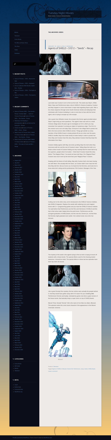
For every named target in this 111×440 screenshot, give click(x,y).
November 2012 (19, 275)
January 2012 (18, 293)
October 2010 (18, 326)
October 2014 (18, 221)
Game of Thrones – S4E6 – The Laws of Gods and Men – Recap (25, 144)
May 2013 (17, 261)
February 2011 (18, 317)
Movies (16, 32)
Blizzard (64, 368)
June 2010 (17, 335)
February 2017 (18, 167)
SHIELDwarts (91, 368)
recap (82, 368)
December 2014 (19, 216)
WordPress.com (48, 437)
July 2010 (17, 333)
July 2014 (17, 228)
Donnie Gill (70, 368)
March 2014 (18, 237)
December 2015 (19, 188)
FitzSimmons (76, 368)
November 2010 (19, 324)
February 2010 (18, 345)
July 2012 (17, 282)
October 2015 (18, 193)
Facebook (17, 53)
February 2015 (18, 211)
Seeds (86, 368)
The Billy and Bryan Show (21, 42)
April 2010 (17, 340)
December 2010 (19, 321)
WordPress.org (18, 391)
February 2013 (18, 268)
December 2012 (19, 272)
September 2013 (19, 251)
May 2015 (17, 204)
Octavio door (18, 127)
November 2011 (19, 298)
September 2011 (19, 303)
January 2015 (18, 214)
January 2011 (18, 319)
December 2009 (19, 349)
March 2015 (18, 209)
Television (55, 366)
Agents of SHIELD (57, 368)
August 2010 (18, 331)
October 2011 (18, 300)
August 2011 (18, 305)
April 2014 (17, 235)
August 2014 (18, 225)
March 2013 (18, 265)
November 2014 (19, 218)
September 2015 (19, 195)
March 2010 (18, 342)
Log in (16, 384)
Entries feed (18, 387)
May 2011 (17, 312)
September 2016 (19, 174)
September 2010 (19, 328)
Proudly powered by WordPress (21, 437)
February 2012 (18, 291)
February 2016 (18, 183)
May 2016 (17, 176)
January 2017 (18, 169)
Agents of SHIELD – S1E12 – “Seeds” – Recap (70, 48)
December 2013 (19, 244)
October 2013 (18, 249)
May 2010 (17, 338)
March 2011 (18, 314)
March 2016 (18, 181)
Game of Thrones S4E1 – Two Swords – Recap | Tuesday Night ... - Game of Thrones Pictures (25, 114)
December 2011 (19, 296)
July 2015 (17, 200)
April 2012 (17, 289)
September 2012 (19, 279)
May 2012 (17, 286)
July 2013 (17, 256)
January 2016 (18, 186)
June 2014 (17, 230)
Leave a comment (52, 371)
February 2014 (18, 239)
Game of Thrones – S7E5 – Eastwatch (24, 83)
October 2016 (18, 172)
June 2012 (17, 284)
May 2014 (17, 232)
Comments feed (19, 389)
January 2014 (18, 242)
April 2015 (17, 207)
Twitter (16, 49)
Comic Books (17, 39)
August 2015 (18, 197)
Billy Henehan (67, 46)
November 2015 (19, 190)
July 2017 (17, 162)
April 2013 (17, 263)
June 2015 (17, 202)
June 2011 (17, 310)
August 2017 (18, 160)
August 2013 (18, 254)
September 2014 (19, 223)
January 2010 (18, 347)
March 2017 (18, 165)
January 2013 (18, 270)
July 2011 (17, 307)
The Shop (17, 46)
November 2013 (19, 247)
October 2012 (18, 277)
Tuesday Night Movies (61, 12)
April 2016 (17, 179)
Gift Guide (17, 366)
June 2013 (17, 258)
